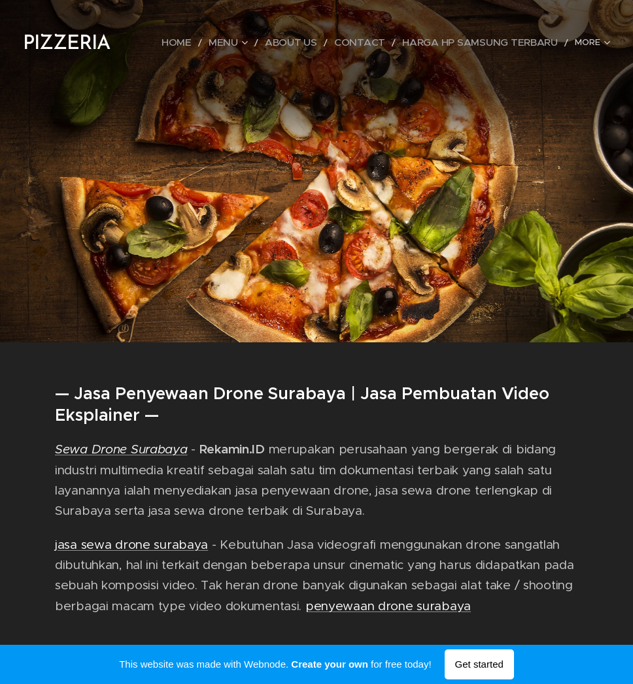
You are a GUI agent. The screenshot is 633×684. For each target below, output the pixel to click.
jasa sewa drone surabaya (131, 543)
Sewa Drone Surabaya (121, 449)
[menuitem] (222, 42)
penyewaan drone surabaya (388, 605)
